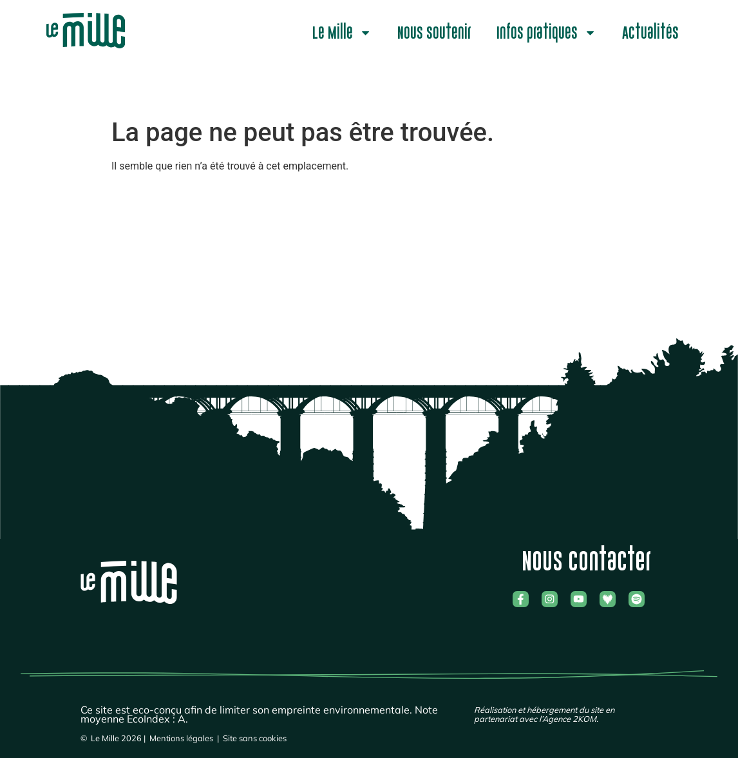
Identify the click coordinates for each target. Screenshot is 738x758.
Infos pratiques (546, 32)
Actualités (650, 33)
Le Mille (342, 32)
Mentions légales (181, 738)
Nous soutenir (434, 33)
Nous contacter (586, 561)
